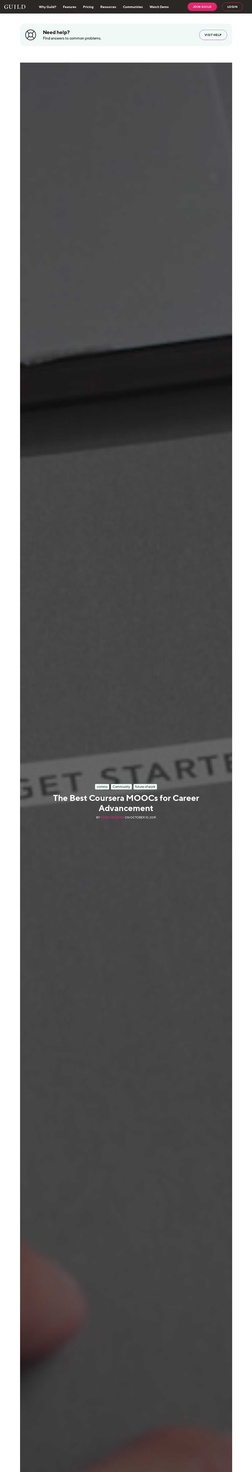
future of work (145, 786)
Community (121, 786)
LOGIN (232, 6)
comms (102, 786)
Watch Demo (159, 7)
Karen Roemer (112, 817)
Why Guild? (47, 7)
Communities (133, 7)
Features (69, 7)
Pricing (88, 7)
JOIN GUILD (202, 6)
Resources (108, 7)
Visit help (213, 35)
